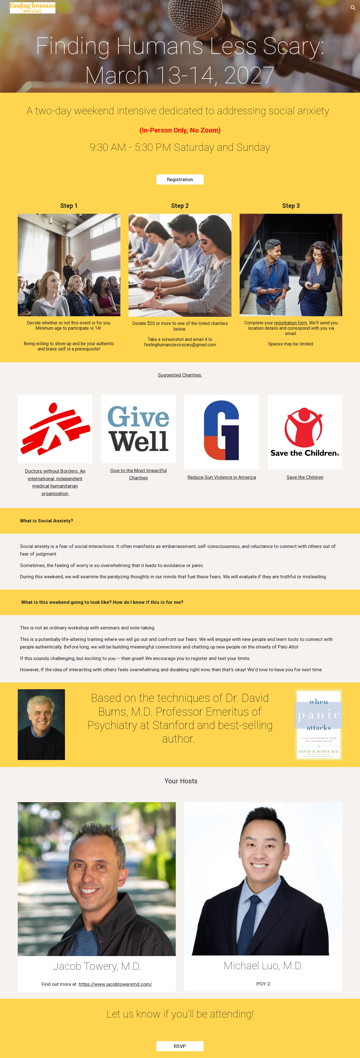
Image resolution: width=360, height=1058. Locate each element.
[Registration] (180, 180)
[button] (353, 8)
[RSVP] (180, 1046)
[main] (180, 60)
